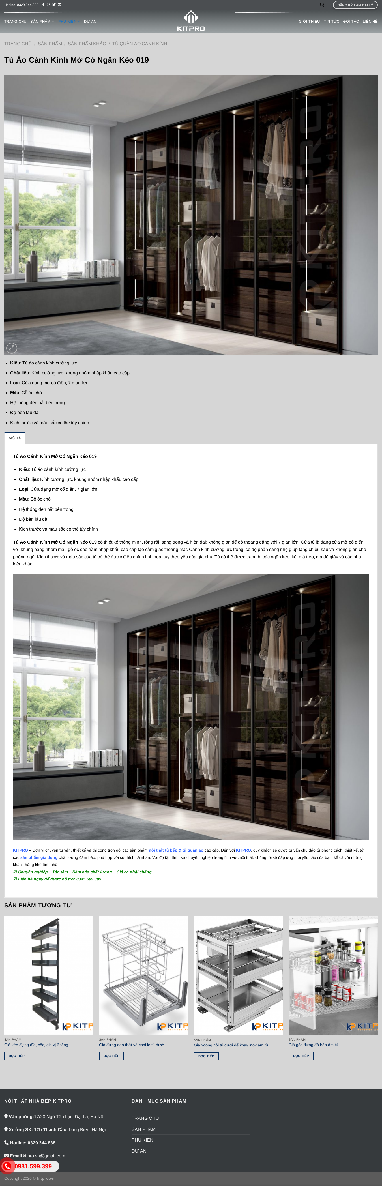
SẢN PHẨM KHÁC (87, 43)
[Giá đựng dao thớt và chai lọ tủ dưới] (143, 975)
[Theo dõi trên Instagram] (48, 5)
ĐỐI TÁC (351, 21)
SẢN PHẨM (42, 21)
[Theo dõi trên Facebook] (43, 5)
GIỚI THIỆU (309, 21)
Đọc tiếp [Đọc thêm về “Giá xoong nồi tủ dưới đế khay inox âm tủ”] (206, 1056)
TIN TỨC (332, 21)
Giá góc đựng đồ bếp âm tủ (313, 1045)
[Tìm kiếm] (322, 5)
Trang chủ (18, 43)
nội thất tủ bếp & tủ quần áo (176, 850)
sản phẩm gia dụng (39, 857)
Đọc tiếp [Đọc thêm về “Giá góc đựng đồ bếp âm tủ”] (301, 1056)
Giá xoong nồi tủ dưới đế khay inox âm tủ (231, 1045)
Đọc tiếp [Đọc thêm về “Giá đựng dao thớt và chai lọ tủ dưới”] (112, 1056)
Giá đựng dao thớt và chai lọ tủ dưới (131, 1045)
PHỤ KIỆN (69, 21)
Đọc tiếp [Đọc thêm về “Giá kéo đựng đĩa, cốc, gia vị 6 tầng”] (17, 1056)
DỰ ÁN (90, 21)
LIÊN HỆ (370, 21)
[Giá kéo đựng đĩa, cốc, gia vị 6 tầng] (48, 975)
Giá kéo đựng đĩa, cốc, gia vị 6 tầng (36, 1045)
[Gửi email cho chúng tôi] (59, 5)
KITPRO (243, 850)
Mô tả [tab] (15, 438)
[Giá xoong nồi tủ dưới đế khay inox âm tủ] (238, 975)
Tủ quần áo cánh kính (139, 43)
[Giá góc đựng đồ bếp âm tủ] (333, 975)
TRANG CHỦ (15, 21)
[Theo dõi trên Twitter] (54, 5)
